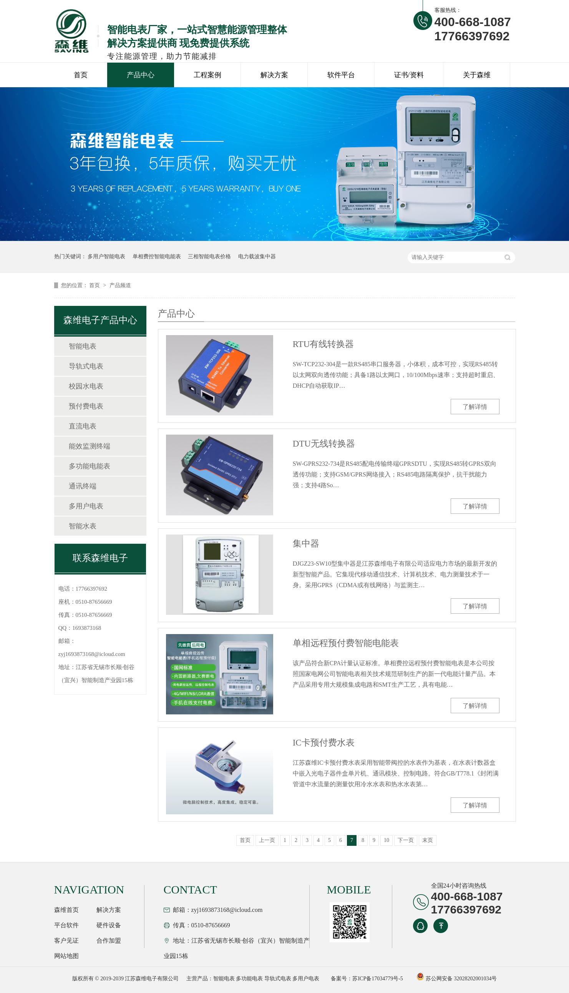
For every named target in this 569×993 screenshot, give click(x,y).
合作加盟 (108, 940)
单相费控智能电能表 (157, 256)
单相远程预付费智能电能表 (346, 643)
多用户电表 (86, 506)
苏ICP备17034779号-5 (377, 978)
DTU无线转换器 (324, 443)
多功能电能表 (89, 466)
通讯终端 (82, 486)
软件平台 (341, 75)
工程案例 (207, 75)
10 (386, 840)
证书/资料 (409, 75)
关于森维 (477, 75)
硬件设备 (108, 925)
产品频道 (120, 285)
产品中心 (140, 75)
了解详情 (475, 407)
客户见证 (66, 940)
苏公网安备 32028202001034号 (456, 978)
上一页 (267, 840)
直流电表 (82, 426)
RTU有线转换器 (323, 344)
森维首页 (66, 910)
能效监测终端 (89, 446)
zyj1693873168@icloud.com (91, 654)
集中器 (306, 543)
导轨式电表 (86, 366)
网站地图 (66, 956)
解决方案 (274, 75)
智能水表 (82, 526)
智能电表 (82, 346)
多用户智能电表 (106, 256)
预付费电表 (86, 406)
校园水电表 (86, 386)
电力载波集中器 (257, 256)
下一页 (406, 840)
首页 (81, 75)
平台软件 (66, 925)
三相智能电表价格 (209, 256)
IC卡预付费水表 (324, 742)
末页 (427, 840)
